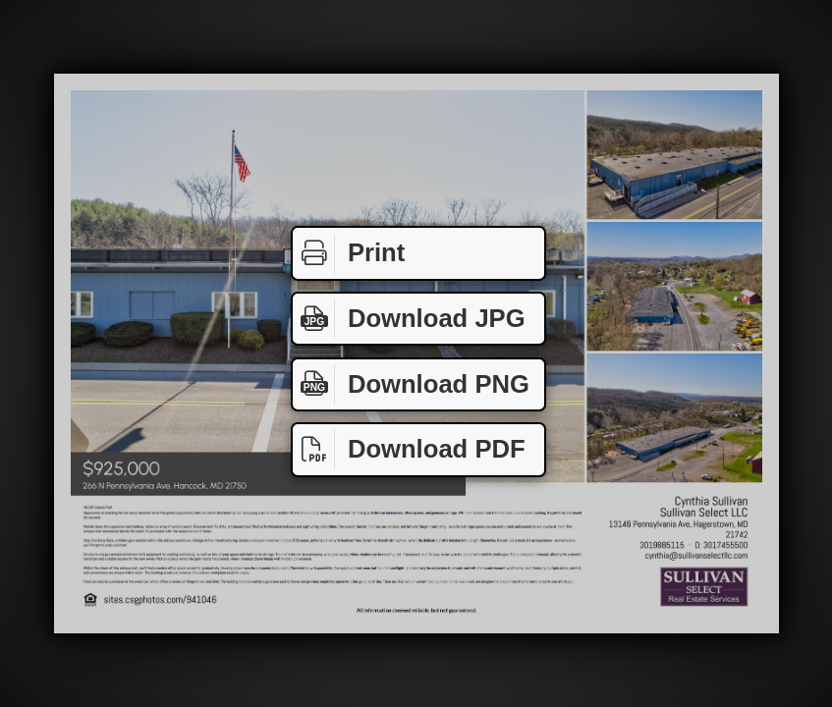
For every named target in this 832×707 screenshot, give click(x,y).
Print (349, 254)
